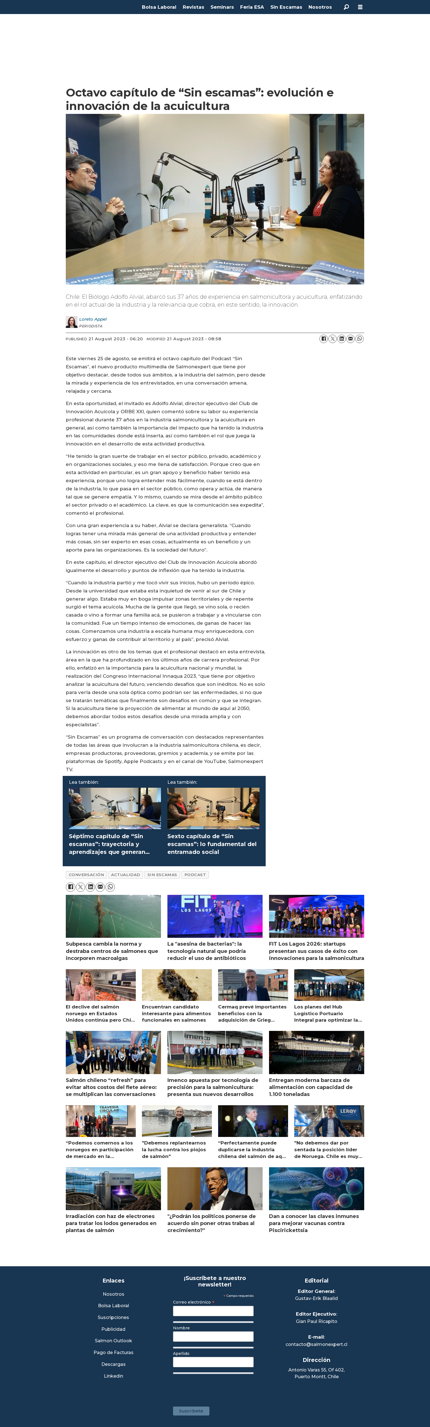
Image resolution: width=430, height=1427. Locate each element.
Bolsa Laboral (159, 7)
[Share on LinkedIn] (341, 339)
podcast (195, 874)
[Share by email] (350, 339)
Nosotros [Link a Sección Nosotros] (113, 1294)
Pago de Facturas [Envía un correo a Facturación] (114, 1353)
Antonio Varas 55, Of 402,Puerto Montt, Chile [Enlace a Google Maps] (316, 1373)
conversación (86, 874)
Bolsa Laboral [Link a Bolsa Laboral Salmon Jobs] (113, 1306)
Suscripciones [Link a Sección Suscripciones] (113, 1318)
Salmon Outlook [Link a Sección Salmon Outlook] (113, 1341)
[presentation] (215, 1387)
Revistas (193, 7)
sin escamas (162, 874)
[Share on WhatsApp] (359, 339)
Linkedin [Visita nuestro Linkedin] (113, 1376)
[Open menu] (360, 7)
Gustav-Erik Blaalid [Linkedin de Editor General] (316, 1298)
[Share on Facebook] (323, 339)
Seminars (222, 7)
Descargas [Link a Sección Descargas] (113, 1364)
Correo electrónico (193, 1302)
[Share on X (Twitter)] (332, 339)
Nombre (181, 1328)
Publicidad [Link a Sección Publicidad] (113, 1329)
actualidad (125, 874)
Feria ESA (252, 7)
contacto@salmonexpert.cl (316, 1344)
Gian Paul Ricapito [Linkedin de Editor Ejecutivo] (316, 1321)
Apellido (181, 1353)
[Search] (346, 7)
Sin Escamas (286, 7)
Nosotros (320, 7)
